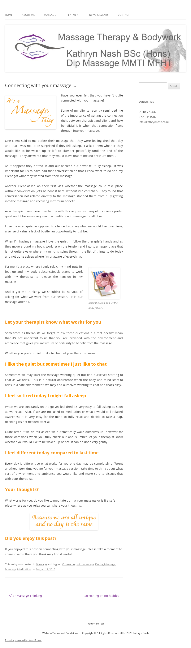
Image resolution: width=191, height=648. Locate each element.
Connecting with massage (78, 564)
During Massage (105, 564)
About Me (28, 15)
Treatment (72, 15)
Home (9, 15)
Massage (50, 15)
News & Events (99, 15)
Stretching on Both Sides (103, 596)
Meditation (24, 569)
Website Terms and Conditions (60, 633)
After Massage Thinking (23, 596)
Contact (124, 15)
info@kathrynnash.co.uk (154, 122)
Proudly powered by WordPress (23, 640)
